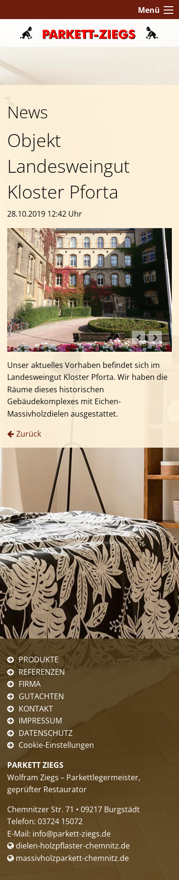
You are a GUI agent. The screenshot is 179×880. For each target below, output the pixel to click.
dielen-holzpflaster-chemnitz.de (68, 845)
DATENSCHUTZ (46, 733)
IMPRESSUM (40, 720)
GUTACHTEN (41, 696)
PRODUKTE (39, 659)
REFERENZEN (42, 672)
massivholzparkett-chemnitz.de (68, 858)
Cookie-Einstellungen (56, 745)
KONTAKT (36, 708)
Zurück (28, 434)
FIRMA (30, 684)
